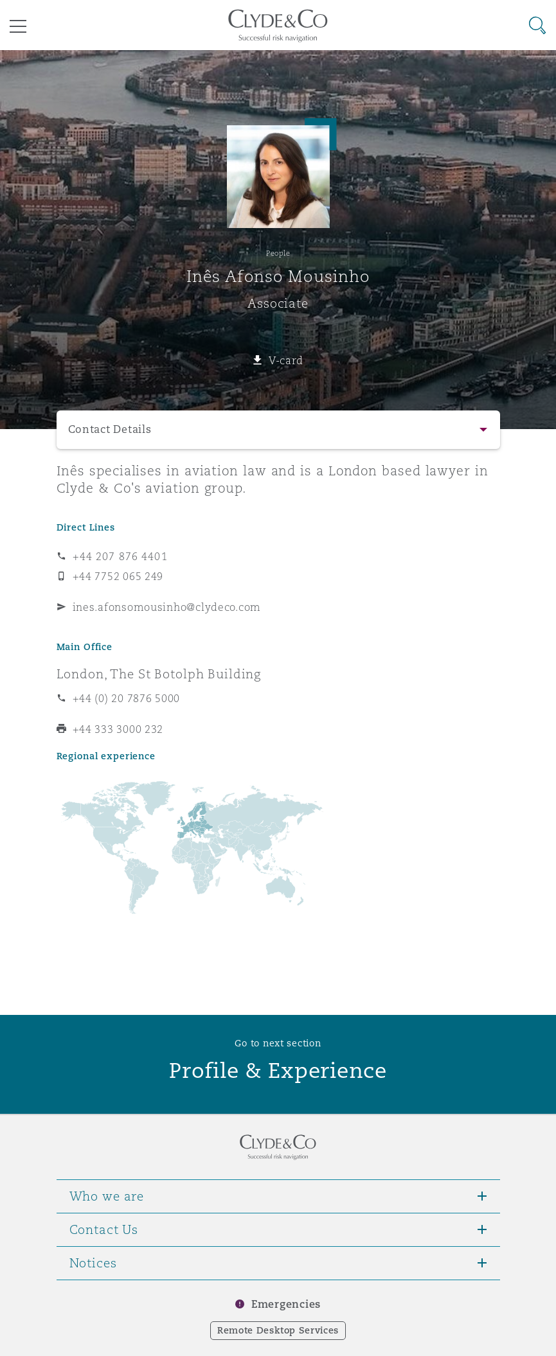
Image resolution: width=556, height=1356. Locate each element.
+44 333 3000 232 (118, 729)
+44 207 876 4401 (120, 556)
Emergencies (286, 1304)
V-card (286, 360)
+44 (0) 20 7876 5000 (127, 698)
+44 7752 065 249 (118, 576)
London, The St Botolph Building (159, 674)
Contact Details (110, 429)
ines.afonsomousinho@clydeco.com (167, 607)
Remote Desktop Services (278, 1330)
